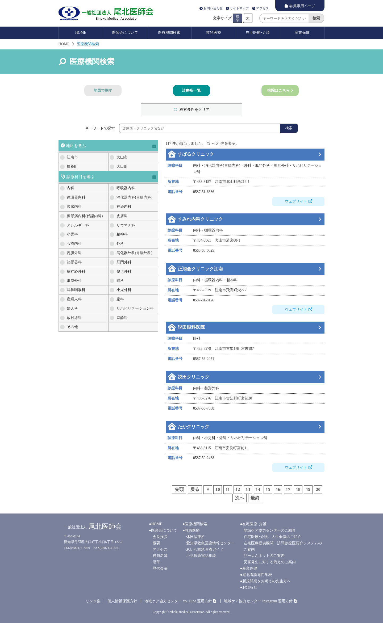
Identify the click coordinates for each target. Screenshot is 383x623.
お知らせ (249, 587)
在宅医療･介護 (258, 33)
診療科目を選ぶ (80, 176)
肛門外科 (123, 262)
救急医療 (213, 33)
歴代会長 (160, 568)
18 (298, 489)
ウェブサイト (296, 201)
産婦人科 (74, 299)
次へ (239, 497)
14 (258, 489)
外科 (120, 244)
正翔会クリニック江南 (200, 268)
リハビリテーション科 (135, 308)
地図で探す (103, 90)
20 (318, 489)
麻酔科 (122, 318)
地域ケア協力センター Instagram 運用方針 (258, 601)
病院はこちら (278, 90)
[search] (284, 18)
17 (288, 489)
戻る (194, 489)
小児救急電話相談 (201, 556)
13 (247, 489)
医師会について (125, 33)
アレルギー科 (78, 225)
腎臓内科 (74, 207)
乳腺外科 (74, 253)
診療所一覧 (191, 90)
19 (308, 489)
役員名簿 (160, 556)
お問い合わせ (213, 8)
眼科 (120, 281)
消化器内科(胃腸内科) (134, 197)
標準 (237, 18)
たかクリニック (193, 426)
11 (228, 489)
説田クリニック (193, 377)
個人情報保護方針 (122, 601)
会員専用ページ (302, 6)
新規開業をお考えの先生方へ (266, 581)
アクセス (262, 8)
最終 (255, 497)
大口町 (122, 167)
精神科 (122, 234)
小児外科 (123, 290)
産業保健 (302, 33)
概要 (156, 543)
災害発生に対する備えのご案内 (270, 562)
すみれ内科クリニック (200, 219)
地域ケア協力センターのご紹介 (270, 530)
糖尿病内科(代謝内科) (85, 216)
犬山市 (122, 157)
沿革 (156, 562)
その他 (72, 327)
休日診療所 (195, 537)
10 (217, 489)
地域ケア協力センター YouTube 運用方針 (178, 601)
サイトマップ (239, 8)
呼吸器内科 (125, 188)
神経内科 (123, 207)
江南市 (72, 157)
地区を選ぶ (76, 145)
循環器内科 (76, 197)
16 (278, 489)
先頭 (179, 489)
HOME (80, 33)
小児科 (72, 234)
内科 (70, 188)
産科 (120, 299)
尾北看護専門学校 (257, 575)
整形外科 (123, 271)
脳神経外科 (76, 271)
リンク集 (93, 601)
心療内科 (74, 244)
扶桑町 (72, 167)
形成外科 (74, 281)
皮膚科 (122, 216)
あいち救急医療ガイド (204, 550)
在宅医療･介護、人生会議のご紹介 (272, 537)
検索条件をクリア (194, 110)
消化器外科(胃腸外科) (134, 253)
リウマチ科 (125, 225)
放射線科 (74, 318)
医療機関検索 (169, 33)
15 (268, 489)
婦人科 (72, 308)
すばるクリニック (196, 154)
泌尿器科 (74, 262)
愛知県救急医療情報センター (210, 543)
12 (238, 489)
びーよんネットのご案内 (264, 556)
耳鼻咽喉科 (76, 290)
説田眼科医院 (191, 327)
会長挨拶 (160, 537)
